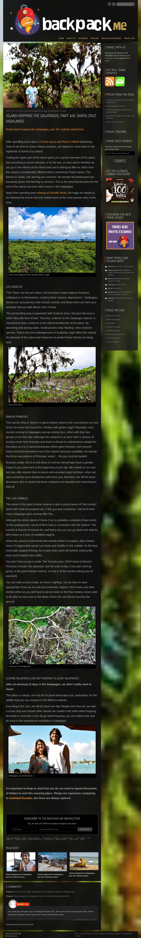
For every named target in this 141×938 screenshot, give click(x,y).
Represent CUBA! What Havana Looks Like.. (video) (121, 272)
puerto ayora (20, 839)
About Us (71, 38)
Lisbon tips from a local (115, 106)
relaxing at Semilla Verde (51, 192)
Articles (117, 933)
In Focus (95, 933)
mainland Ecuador (20, 798)
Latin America (53, 111)
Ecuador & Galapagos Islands (36, 111)
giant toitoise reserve (31, 838)
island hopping (67, 838)
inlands (56, 838)
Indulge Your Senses (111, 38)
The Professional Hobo (115, 334)
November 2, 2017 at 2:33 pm (86, 919)
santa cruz (49, 839)
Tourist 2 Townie (112, 342)
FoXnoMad (110, 323)
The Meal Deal (127, 933)
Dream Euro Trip (112, 316)
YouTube (109, 4)
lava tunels (80, 838)
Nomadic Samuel (113, 327)
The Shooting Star (113, 338)
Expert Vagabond (113, 319)
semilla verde (61, 839)
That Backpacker (113, 331)
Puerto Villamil (70, 141)
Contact (78, 935)
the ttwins (73, 839)
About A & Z (121, 285)
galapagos (15, 838)
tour (82, 839)
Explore (94, 38)
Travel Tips (129, 38)
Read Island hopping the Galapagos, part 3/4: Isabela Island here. (45, 129)
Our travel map (85, 933)
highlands (46, 838)
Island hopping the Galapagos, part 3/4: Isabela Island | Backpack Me (41, 896)
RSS (114, 4)
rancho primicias (35, 839)
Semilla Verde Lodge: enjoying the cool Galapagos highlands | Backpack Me (44, 891)
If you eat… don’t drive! (124, 266)
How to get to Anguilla (115, 122)
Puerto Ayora (48, 141)
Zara (64, 111)
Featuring (83, 38)
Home (61, 38)
